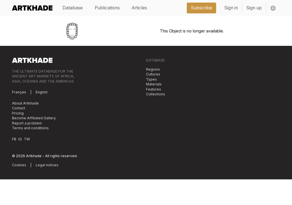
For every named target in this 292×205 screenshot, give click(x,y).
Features (153, 89)
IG (20, 139)
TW (27, 139)
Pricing (18, 113)
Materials (154, 84)
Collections (155, 94)
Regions (153, 69)
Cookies (19, 165)
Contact (18, 108)
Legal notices (47, 165)
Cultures (153, 74)
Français (19, 92)
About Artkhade (25, 103)
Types (151, 79)
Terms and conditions (30, 128)
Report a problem (27, 123)
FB (14, 139)
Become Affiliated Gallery (34, 118)
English (42, 92)
